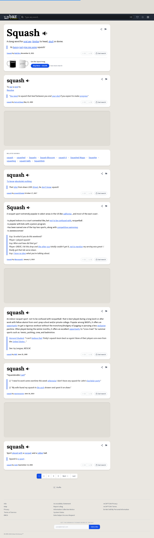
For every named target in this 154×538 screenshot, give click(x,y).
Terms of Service (10, 512)
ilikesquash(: (18, 259)
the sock (40, 387)
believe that (37, 338)
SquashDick (39, 161)
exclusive (101, 325)
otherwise (52, 380)
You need (14, 96)
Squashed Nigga (77, 157)
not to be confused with (60, 220)
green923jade (19, 193)
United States (19, 341)
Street (35, 187)
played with (17, 453)
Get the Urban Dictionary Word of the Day (77, 523)
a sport (21, 458)
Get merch (101, 53)
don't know (46, 187)
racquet (28, 453)
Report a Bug (58, 506)
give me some (30, 47)
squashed (21, 157)
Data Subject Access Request (64, 515)
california (67, 213)
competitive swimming (67, 227)
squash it (63, 157)
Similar (35, 41)
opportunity (12, 325)
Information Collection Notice (64, 509)
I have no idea (19, 253)
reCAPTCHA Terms (110, 506)
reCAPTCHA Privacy (110, 504)
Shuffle (57, 487)
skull (51, 41)
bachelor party (93, 380)
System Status (59, 512)
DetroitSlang (18, 102)
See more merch (56, 66)
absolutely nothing (23, 181)
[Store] (137, 17)
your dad (56, 96)
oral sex (27, 41)
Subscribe (94, 527)
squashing (11, 161)
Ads (5, 504)
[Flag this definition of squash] (106, 79)
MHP (15, 354)
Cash (22, 375)
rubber (40, 453)
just (21, 47)
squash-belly (25, 161)
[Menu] (148, 17)
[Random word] (130, 17)
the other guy (44, 246)
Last (74, 476)
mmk (16, 465)
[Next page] (66, 476)
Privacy (6, 509)
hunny (16, 47)
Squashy (32, 157)
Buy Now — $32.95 (40, 66)
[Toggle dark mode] (143, 17)
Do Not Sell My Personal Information (116, 509)
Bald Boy (17, 53)
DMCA (6, 515)
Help (5, 506)
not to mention (76, 246)
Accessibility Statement (62, 504)
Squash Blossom (47, 157)
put (11, 86)
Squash (9, 53)
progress (84, 96)
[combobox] (77, 17)
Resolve (10, 90)
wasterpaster (19, 393)
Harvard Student (16, 338)
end (16, 86)
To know (10, 181)
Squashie (93, 157)
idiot (16, 187)
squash (9, 102)
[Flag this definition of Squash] (105, 29)
